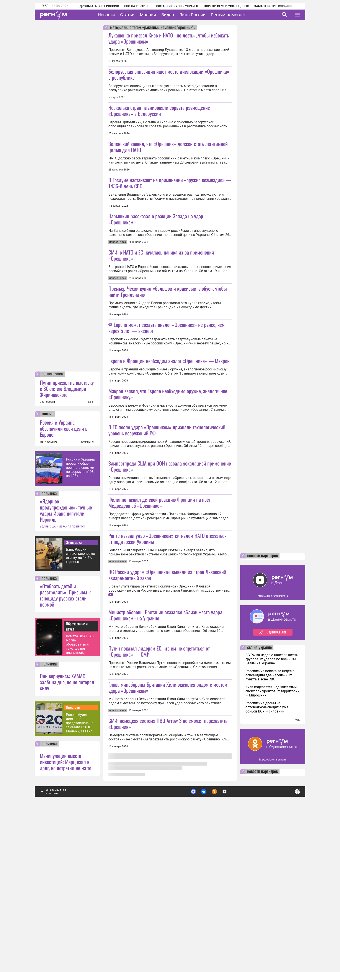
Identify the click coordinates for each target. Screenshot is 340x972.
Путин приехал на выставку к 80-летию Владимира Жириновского (67, 539)
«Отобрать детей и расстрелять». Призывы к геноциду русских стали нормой (65, 746)
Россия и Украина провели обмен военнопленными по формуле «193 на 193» (80, 618)
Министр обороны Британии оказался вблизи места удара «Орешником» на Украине (165, 767)
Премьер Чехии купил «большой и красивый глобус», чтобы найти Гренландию (167, 352)
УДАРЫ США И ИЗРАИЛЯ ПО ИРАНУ (62, 677)
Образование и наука (77, 777)
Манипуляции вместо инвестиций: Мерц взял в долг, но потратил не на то (65, 912)
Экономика (74, 693)
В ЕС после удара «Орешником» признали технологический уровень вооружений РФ (166, 521)
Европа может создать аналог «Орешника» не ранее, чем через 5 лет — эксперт (166, 388)
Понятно (288, 940)
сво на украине (259, 798)
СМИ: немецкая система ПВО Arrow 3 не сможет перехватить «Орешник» (167, 905)
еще (297, 870)
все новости (47, 552)
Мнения (148, 14)
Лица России (192, 14)
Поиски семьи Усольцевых (220, 6)
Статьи (127, 14)
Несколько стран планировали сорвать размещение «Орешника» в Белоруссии (159, 110)
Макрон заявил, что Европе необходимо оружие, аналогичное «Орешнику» (167, 485)
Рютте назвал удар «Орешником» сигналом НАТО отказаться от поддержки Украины (167, 660)
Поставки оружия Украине (171, 6)
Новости (106, 14)
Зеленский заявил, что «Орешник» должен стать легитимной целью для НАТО (168, 177)
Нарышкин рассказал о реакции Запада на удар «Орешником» (155, 249)
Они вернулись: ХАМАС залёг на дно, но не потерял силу (67, 833)
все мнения (87, 592)
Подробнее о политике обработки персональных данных (233, 940)
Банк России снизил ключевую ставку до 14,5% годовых (80, 706)
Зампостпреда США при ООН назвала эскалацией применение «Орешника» (169, 587)
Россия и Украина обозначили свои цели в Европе (63, 579)
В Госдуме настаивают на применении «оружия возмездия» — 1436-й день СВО (169, 213)
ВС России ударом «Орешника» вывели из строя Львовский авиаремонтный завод (167, 726)
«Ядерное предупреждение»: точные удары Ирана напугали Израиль (66, 661)
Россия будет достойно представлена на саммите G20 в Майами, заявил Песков (79, 873)
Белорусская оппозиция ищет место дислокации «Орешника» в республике (168, 74)
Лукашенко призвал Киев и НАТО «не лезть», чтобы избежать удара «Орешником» (168, 38)
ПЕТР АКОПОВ (48, 592)
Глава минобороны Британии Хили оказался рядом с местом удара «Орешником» (167, 869)
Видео (167, 14)
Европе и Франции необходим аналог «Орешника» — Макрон (169, 452)
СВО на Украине (131, 6)
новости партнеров (262, 706)
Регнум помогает (228, 14)
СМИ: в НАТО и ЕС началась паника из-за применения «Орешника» (161, 316)
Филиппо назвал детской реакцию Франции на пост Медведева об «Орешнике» (159, 624)
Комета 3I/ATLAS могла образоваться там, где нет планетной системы (80, 795)
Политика (73, 858)
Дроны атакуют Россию (93, 6)
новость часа (52, 524)
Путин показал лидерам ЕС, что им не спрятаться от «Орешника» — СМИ (159, 803)
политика (49, 644)
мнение (47, 564)
